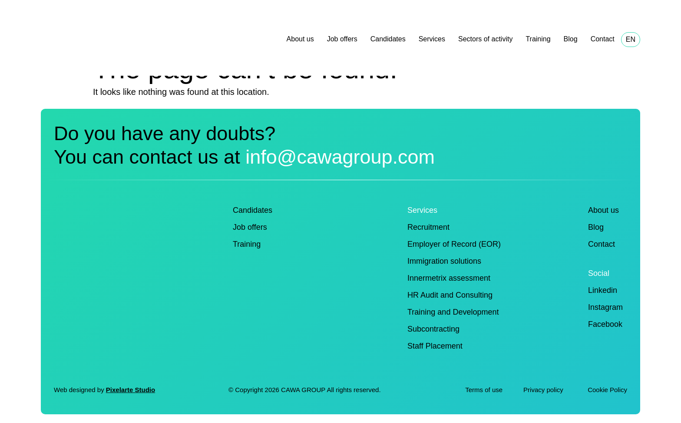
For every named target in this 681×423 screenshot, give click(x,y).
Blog (571, 39)
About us (300, 39)
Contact (603, 39)
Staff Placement (435, 346)
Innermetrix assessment (448, 278)
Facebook (605, 324)
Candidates (388, 39)
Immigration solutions (444, 261)
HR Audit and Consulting (450, 295)
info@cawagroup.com (340, 157)
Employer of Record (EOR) (454, 244)
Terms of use (483, 389)
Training (538, 39)
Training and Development (453, 312)
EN (630, 39)
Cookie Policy (607, 389)
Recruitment (428, 227)
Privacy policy (544, 389)
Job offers (342, 39)
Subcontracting (433, 329)
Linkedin (602, 290)
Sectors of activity (485, 39)
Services (432, 39)
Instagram (605, 307)
